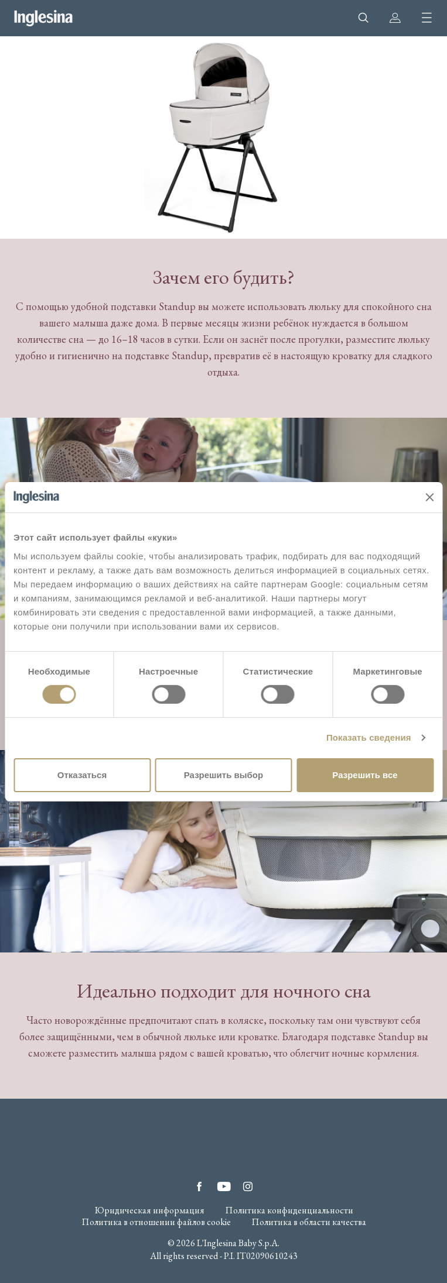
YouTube (223, 1186)
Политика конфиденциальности (289, 1210)
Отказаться (82, 775)
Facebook (199, 1186)
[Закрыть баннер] (429, 497)
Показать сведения (368, 737)
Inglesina (43, 18)
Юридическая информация (149, 1210)
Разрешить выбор (223, 775)
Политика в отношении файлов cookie (156, 1222)
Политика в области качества (308, 1222)
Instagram (247, 1186)
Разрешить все (364, 775)
